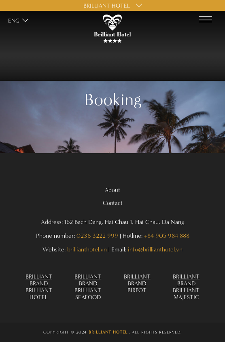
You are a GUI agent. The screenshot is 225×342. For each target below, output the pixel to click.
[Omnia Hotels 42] (112, 332)
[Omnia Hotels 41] (186, 286)
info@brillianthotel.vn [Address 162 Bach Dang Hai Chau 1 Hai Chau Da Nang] (155, 249)
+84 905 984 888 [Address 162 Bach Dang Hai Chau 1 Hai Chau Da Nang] (166, 235)
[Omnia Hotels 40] (137, 283)
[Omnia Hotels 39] (88, 286)
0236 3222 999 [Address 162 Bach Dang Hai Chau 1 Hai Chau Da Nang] (97, 235)
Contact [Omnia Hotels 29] (113, 203)
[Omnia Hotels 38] (38, 286)
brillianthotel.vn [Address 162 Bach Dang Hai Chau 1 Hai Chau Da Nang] (87, 249)
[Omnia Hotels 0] (112, 29)
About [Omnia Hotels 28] (112, 190)
